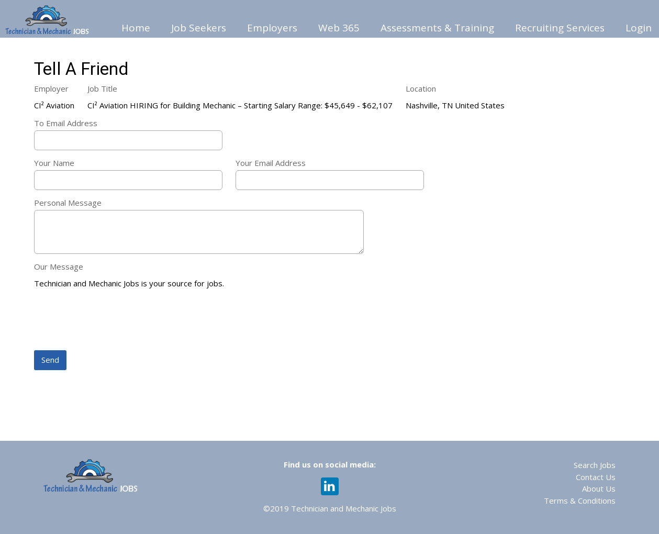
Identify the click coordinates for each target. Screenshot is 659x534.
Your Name (54, 163)
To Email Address (65, 123)
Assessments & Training (437, 28)
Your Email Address (271, 163)
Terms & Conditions (580, 500)
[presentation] (113, 320)
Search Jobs (595, 465)
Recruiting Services (560, 28)
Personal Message (68, 202)
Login (639, 28)
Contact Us (596, 477)
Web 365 (339, 28)
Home (135, 28)
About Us (599, 488)
